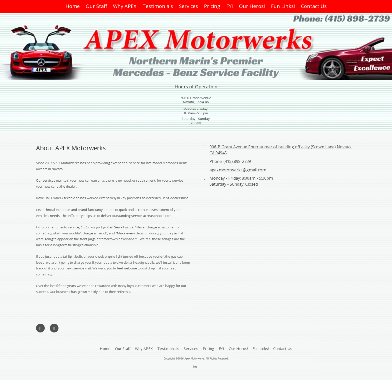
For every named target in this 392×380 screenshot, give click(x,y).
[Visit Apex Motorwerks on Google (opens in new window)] (40, 328)
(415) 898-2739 (237, 161)
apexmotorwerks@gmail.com (238, 170)
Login (196, 366)
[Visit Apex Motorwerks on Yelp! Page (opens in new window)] (54, 328)
